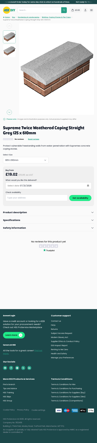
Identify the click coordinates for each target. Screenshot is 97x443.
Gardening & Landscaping (28, 17)
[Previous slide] (9, 25)
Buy (13, 17)
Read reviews (33, 139)
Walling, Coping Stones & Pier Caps (56, 17)
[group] (9, 36)
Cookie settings (38, 410)
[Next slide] (9, 112)
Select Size (8, 154)
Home (6, 17)
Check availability (13, 192)
